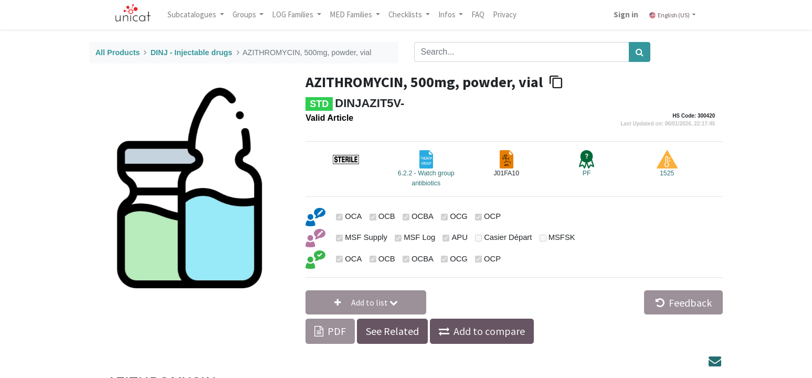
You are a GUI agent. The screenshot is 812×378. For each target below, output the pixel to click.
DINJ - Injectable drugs (192, 52)
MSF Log (419, 237)
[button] (365, 302)
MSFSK (562, 237)
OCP (492, 216)
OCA (353, 216)
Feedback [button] (684, 302)
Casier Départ (508, 237)
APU (459, 237)
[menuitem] (479, 15)
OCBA (423, 216)
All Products (118, 52)
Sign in (625, 14)
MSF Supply (366, 237)
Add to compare (489, 331)
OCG (459, 216)
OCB (386, 216)
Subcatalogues (193, 14)
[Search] (639, 52)
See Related (392, 331)
